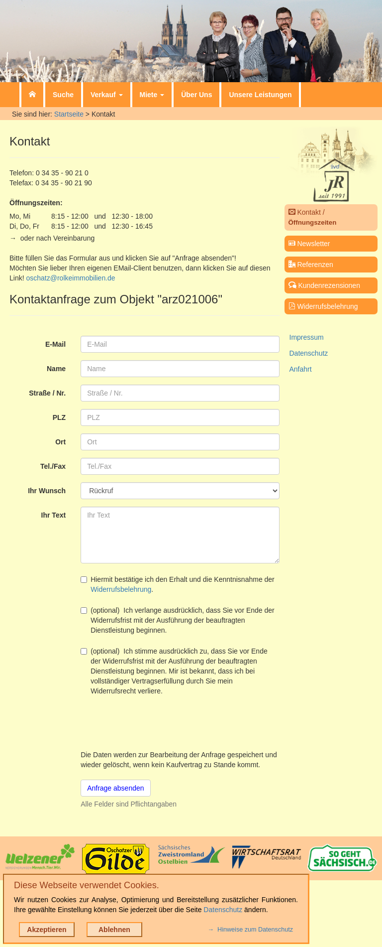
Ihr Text (53, 515)
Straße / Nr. (47, 393)
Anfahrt (300, 369)
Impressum (306, 337)
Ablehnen (114, 930)
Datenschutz (308, 353)
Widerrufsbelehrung (121, 589)
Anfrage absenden (115, 788)
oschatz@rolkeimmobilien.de (70, 278)
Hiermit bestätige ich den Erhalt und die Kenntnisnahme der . (178, 584)
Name (56, 369)
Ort (60, 442)
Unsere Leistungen (260, 95)
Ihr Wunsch (47, 491)
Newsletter (309, 244)
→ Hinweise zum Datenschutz (250, 929)
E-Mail (55, 344)
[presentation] (156, 722)
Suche (63, 95)
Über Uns (196, 95)
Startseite (69, 114)
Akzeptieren (46, 930)
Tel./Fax (53, 466)
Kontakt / (312, 217)
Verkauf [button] (106, 95)
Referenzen (310, 265)
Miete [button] (152, 95)
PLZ (59, 417)
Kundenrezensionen (324, 285)
